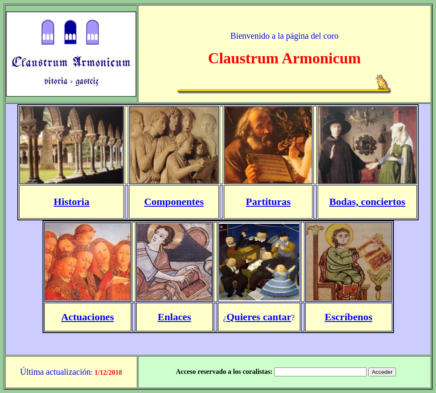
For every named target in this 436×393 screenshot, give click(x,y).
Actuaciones (87, 316)
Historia (71, 201)
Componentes (174, 201)
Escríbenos (348, 316)
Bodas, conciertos (367, 201)
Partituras (268, 201)
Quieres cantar (259, 316)
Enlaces (174, 316)
